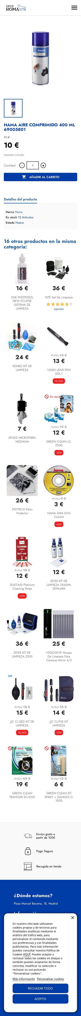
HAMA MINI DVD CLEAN (58, 515)
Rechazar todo (40, 988)
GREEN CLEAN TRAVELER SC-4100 (22, 795)
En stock (11, 217)
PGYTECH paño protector (22, 511)
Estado (10, 223)
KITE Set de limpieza (59, 297)
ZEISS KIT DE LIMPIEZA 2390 (22, 654)
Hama (18, 212)
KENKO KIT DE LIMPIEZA (22, 368)
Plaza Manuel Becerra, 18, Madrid (36, 904)
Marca (10, 212)
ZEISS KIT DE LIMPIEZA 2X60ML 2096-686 (59, 585)
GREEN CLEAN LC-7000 (58, 443)
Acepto (40, 999)
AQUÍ (26, 954)
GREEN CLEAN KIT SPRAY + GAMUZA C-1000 (59, 797)
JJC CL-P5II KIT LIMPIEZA (59, 723)
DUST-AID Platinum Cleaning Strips (22, 587)
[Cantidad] (33, 165)
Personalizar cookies (50, 979)
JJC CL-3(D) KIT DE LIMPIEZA (22, 723)
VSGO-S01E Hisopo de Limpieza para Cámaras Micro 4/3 (59, 656)
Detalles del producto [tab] (20, 199)
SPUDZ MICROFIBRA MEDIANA (22, 440)
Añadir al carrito (40, 177)
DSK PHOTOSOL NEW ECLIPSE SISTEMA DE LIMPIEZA (22, 303)
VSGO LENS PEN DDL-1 (58, 372)
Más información (24, 979)
